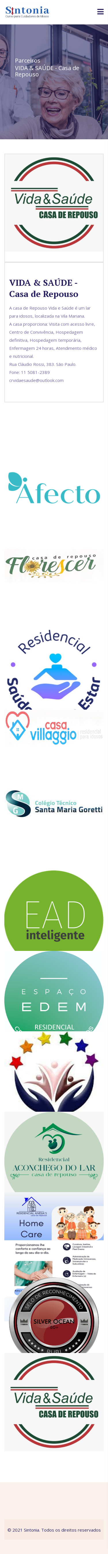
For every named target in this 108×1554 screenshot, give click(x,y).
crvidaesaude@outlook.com (36, 380)
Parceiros (27, 60)
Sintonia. (32, 1530)
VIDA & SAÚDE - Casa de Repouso (47, 71)
